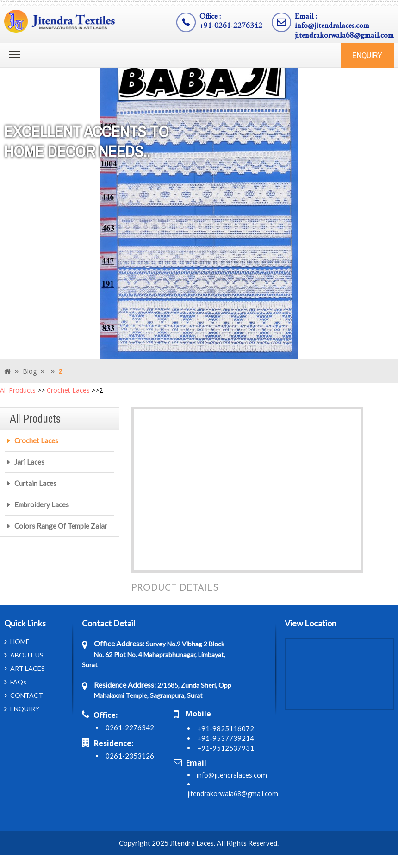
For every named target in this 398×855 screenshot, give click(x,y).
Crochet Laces (68, 390)
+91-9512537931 (225, 748)
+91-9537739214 (225, 738)
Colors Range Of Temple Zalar (60, 526)
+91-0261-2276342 (230, 26)
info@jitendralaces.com (332, 26)
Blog (30, 371)
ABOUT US (27, 655)
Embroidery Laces (41, 504)
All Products (18, 390)
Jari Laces (29, 462)
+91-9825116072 (225, 728)
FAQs (18, 682)
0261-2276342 (130, 727)
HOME (20, 641)
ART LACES (27, 668)
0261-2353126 (130, 756)
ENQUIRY (367, 55)
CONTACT (26, 695)
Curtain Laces (35, 483)
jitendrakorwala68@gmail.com (344, 36)
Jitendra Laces (192, 843)
